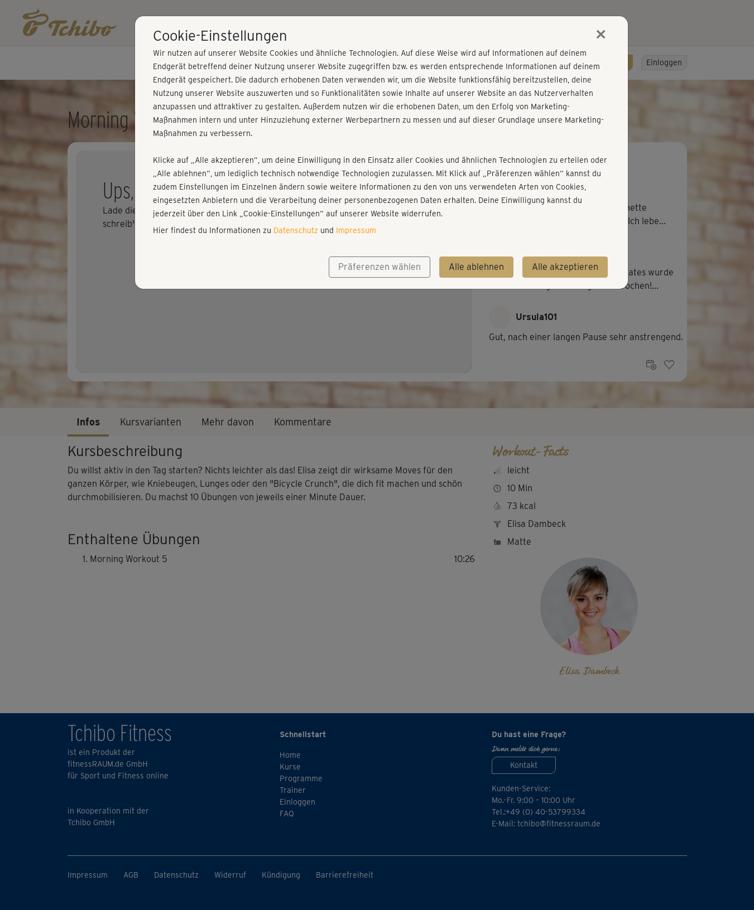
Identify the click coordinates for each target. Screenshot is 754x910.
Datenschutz (295, 230)
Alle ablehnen (476, 267)
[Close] (601, 34)
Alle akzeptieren (565, 267)
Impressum (356, 230)
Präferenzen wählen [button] (379, 267)
